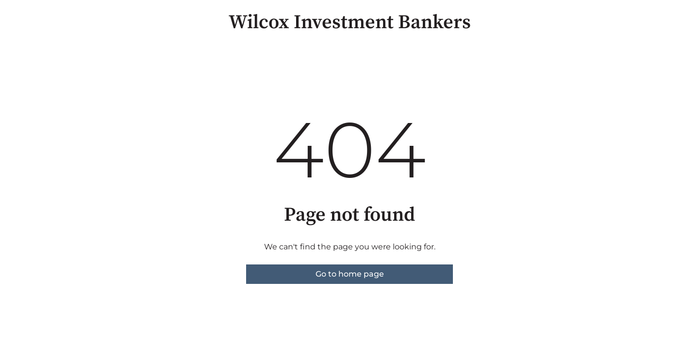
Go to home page (350, 274)
